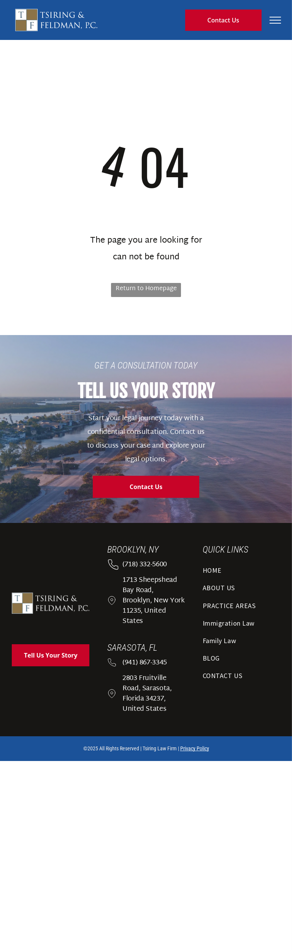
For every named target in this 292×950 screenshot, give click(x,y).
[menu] (275, 20)
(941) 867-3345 (144, 662)
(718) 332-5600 (144, 564)
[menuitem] (241, 572)
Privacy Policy (194, 748)
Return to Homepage (146, 288)
